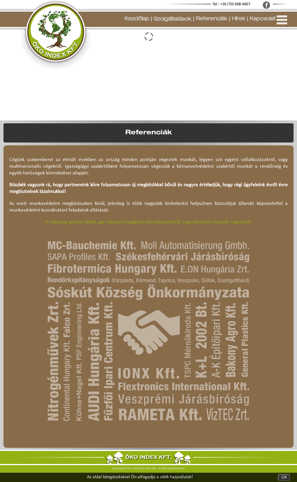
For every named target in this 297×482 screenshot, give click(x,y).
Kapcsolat (263, 19)
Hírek (238, 19)
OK (284, 477)
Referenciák (211, 19)
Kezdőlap (136, 19)
